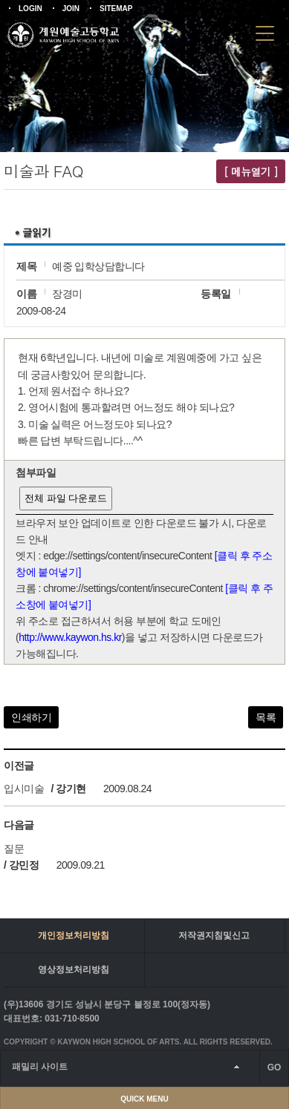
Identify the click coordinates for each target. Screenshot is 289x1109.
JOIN (70, 8)
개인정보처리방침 (73, 935)
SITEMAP (116, 8)
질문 (14, 849)
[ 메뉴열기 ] (251, 171)
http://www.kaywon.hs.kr (70, 637)
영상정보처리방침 (73, 969)
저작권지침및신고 (214, 935)
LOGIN (30, 8)
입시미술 (24, 788)
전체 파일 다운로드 (66, 498)
